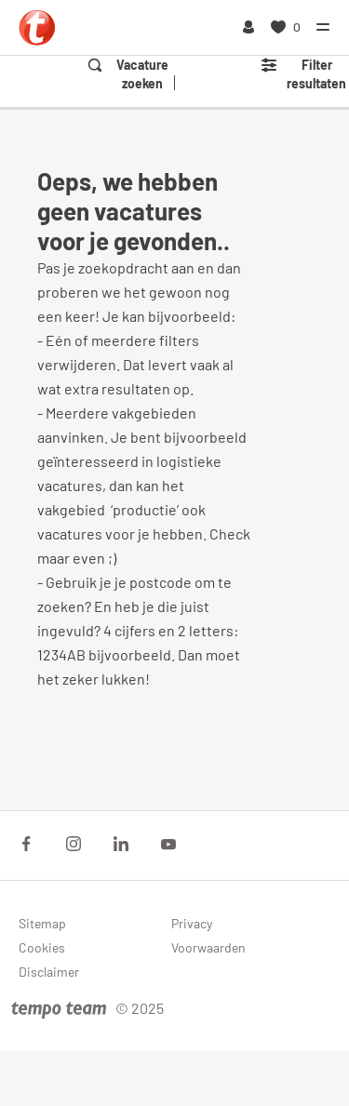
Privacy (191, 923)
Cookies (42, 947)
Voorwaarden (208, 947)
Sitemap (42, 923)
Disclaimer (49, 971)
